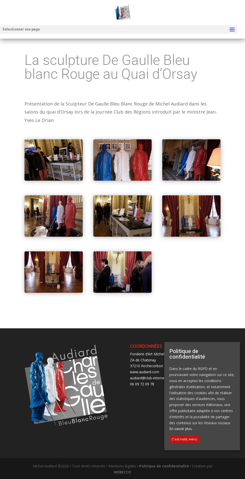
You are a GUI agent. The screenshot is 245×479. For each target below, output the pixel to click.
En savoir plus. (181, 428)
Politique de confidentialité (164, 466)
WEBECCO (122, 472)
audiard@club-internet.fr (149, 378)
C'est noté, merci (184, 439)
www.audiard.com (144, 371)
